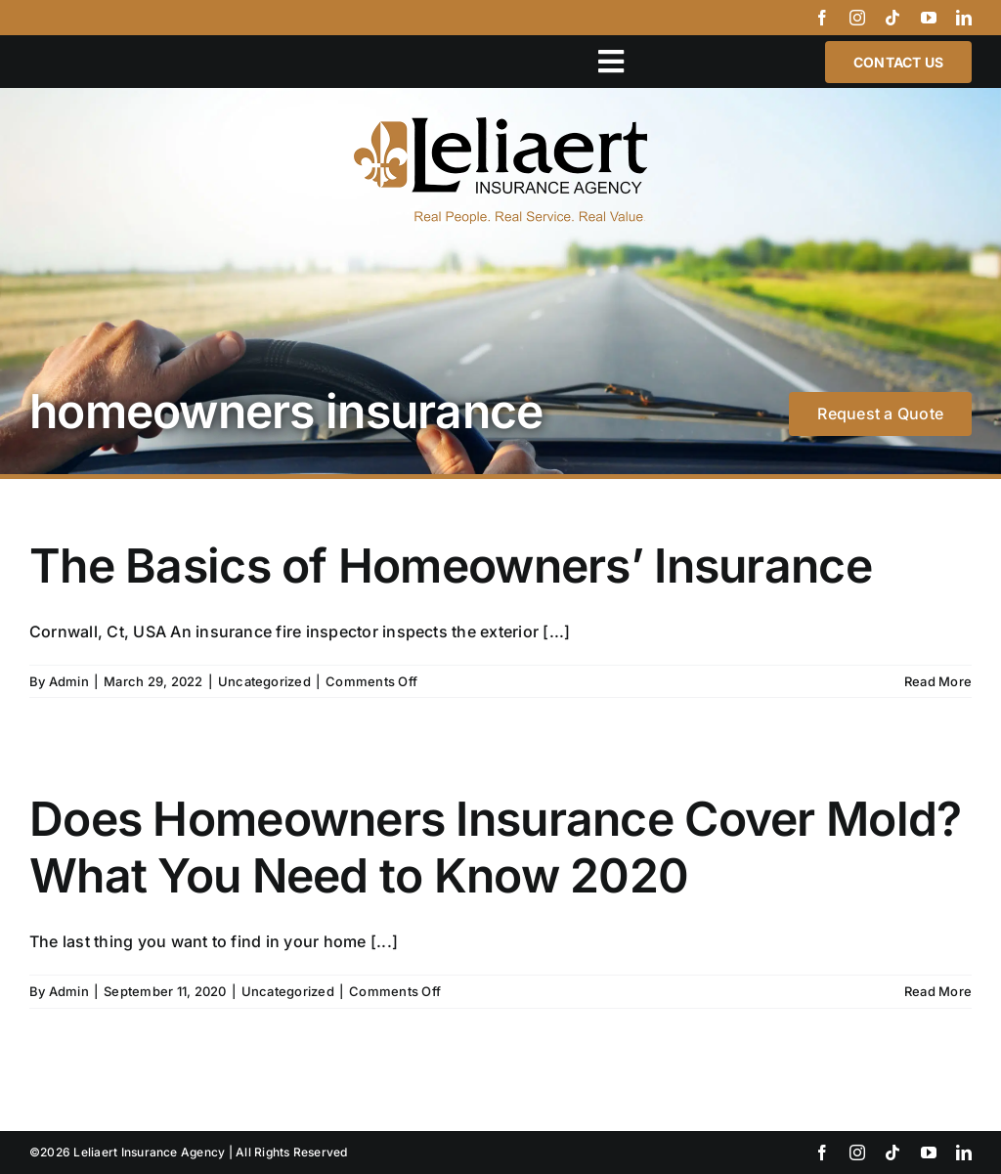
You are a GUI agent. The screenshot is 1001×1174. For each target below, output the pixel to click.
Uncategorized (264, 681)
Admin (69, 681)
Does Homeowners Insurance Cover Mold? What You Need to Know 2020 (495, 847)
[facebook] (822, 17)
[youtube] (928, 17)
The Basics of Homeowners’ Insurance (450, 565)
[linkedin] (964, 17)
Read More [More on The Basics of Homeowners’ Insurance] (938, 681)
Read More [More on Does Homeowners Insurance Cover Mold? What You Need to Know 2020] (938, 991)
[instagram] (857, 17)
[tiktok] (892, 17)
